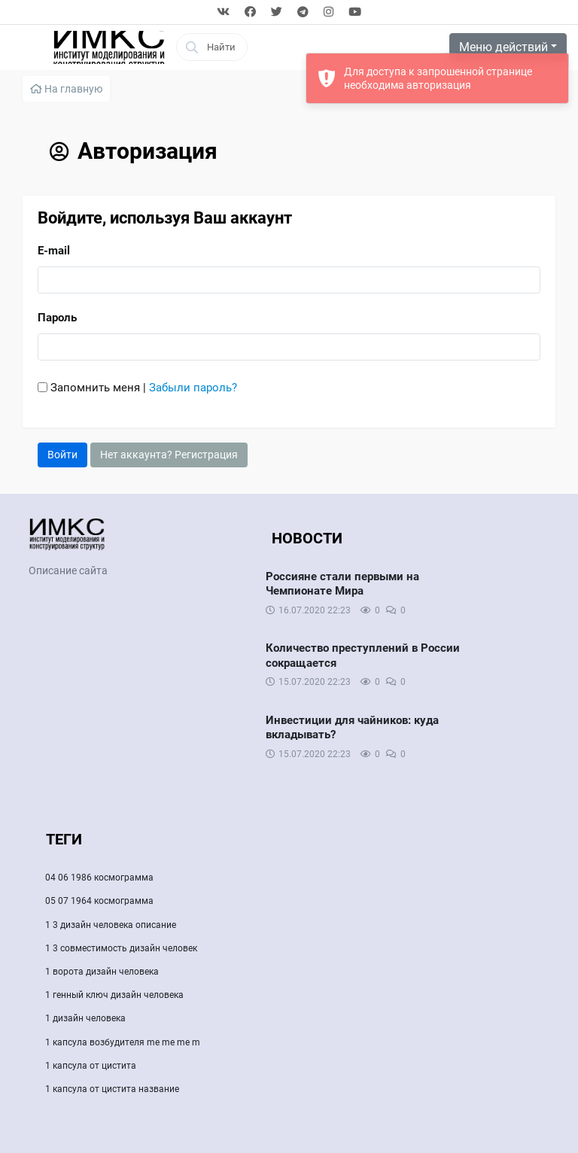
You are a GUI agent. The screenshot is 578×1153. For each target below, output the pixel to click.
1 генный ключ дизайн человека (114, 995)
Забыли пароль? (193, 387)
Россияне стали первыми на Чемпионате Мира (342, 584)
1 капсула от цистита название (112, 1089)
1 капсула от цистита (90, 1065)
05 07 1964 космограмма (99, 901)
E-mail (54, 250)
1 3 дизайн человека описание (110, 925)
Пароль (57, 317)
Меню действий (503, 47)
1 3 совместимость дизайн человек (121, 948)
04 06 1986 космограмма (99, 877)
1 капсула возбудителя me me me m (122, 1042)
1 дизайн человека (85, 1018)
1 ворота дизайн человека (102, 971)
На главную (66, 89)
